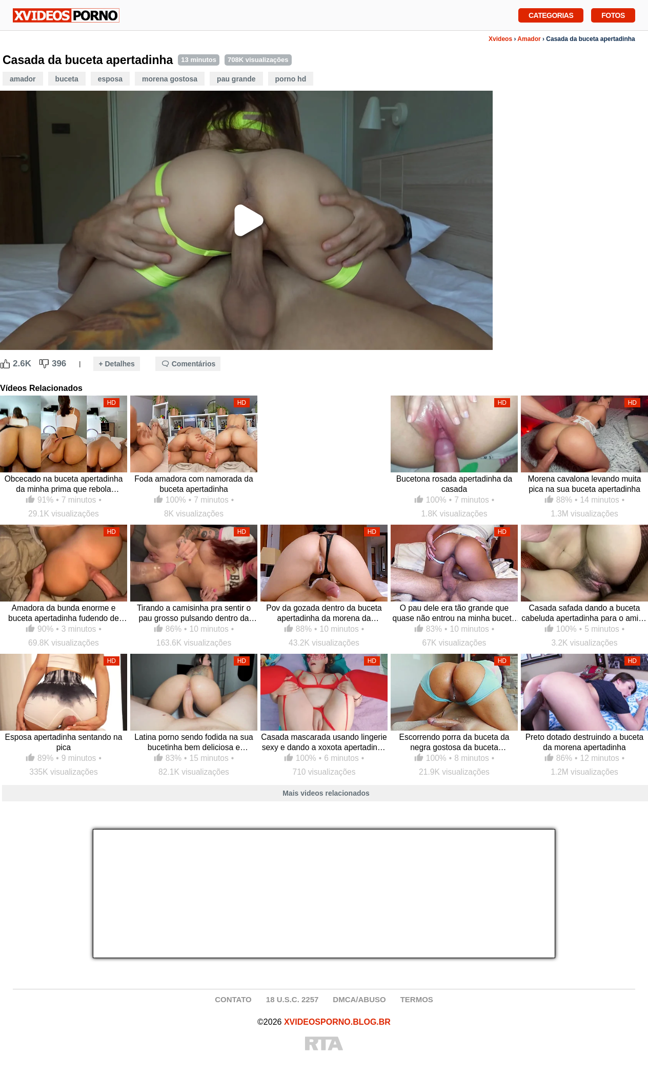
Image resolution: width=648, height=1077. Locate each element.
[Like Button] (5, 364)
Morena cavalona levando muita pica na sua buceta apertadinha (584, 483)
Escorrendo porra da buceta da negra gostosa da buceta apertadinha (454, 743)
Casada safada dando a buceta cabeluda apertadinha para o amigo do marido (584, 614)
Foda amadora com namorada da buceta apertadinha (193, 483)
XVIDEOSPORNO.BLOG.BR (337, 1022)
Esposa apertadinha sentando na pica (64, 742)
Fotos (612, 14)
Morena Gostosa (169, 79)
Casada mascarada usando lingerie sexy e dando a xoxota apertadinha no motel (324, 743)
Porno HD (291, 79)
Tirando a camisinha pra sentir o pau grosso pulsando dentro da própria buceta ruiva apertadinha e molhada (194, 614)
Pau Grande (236, 79)
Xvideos (500, 39)
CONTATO (233, 999)
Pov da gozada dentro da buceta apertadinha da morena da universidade (323, 614)
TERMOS (416, 999)
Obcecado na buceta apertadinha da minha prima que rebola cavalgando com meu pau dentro (64, 484)
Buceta (66, 79)
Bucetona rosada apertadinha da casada (454, 483)
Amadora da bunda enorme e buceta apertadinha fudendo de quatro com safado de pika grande (64, 614)
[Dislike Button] (44, 364)
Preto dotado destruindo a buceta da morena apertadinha (584, 742)
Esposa (110, 79)
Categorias (551, 14)
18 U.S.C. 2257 (292, 999)
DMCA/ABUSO (359, 999)
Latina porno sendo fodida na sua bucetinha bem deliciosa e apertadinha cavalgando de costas (194, 743)
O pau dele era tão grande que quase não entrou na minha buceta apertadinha (454, 614)
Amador (528, 39)
